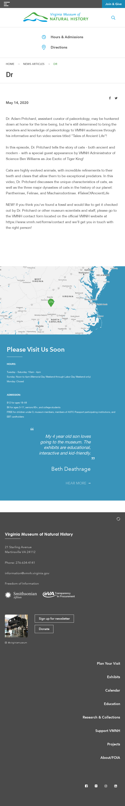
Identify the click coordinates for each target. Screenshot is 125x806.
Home (10, 64)
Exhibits (113, 677)
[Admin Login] (114, 519)
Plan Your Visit (108, 663)
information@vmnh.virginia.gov (27, 573)
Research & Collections (101, 717)
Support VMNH (107, 731)
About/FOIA (110, 758)
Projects (113, 744)
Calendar (112, 690)
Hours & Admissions (62, 37)
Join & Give (113, 4)
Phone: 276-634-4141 (20, 562)
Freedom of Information (22, 583)
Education (112, 704)
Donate (44, 629)
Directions (54, 47)
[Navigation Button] (7, 4)
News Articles (33, 64)
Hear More (78, 483)
